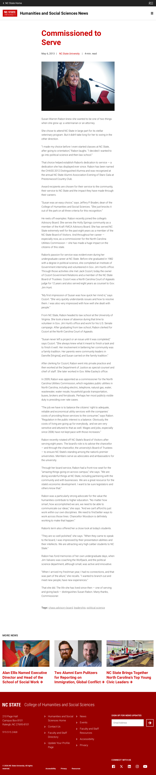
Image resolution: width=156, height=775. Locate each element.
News (83, 716)
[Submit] (150, 723)
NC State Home (12, 3)
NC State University (69, 53)
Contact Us (54, 726)
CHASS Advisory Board (61, 607)
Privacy (84, 745)
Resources (76, 769)
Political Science (96, 607)
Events (83, 722)
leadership (80, 607)
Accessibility (87, 739)
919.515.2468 (9, 732)
